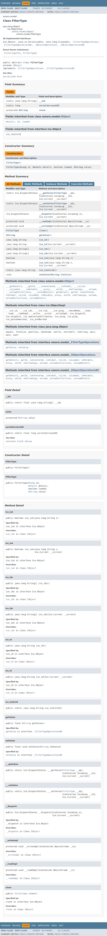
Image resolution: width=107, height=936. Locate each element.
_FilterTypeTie (12, 53)
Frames (36, 8)
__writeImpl (46, 226)
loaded (26, 121)
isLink (22, 295)
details (10, 121)
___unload (90, 289)
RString (23, 110)
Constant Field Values (19, 441)
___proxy (45, 289)
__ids (42, 101)
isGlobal (11, 295)
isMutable (46, 295)
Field (22, 12)
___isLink (79, 286)
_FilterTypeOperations (85, 42)
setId (67, 295)
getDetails (62, 292)
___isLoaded (13, 289)
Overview (5, 3)
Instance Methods (56, 184)
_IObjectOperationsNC (72, 45)
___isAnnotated (46, 286)
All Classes (64, 8)
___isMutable (29, 289)
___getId (30, 286)
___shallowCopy (73, 289)
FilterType (12, 162)
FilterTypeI (30, 53)
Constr (30, 12)
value (42, 110)
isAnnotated (87, 292)
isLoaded (33, 295)
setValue (44, 274)
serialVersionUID (49, 105)
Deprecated (44, 3)
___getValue (46, 193)
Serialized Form (12, 76)
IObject (17, 65)
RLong (23, 167)
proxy (58, 295)
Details (37, 167)
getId (74, 292)
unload (92, 295)
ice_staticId (46, 270)
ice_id (43, 240)
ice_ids (43, 249)
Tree (33, 3)
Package (16, 3)
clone (42, 230)
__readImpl (45, 221)
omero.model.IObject (23, 31)
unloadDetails (38, 298)
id (18, 121)
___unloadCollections (18, 292)
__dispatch (45, 214)
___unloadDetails (43, 292)
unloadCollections (16, 298)
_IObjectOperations (45, 45)
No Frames (47, 8)
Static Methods (33, 184)
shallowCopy (79, 295)
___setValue (46, 203)
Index (54, 3)
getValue (44, 235)
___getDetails (14, 286)
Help (61, 3)
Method (40, 12)
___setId (57, 289)
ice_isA (43, 258)
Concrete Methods (82, 184)
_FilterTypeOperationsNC (17, 45)
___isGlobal (64, 286)
